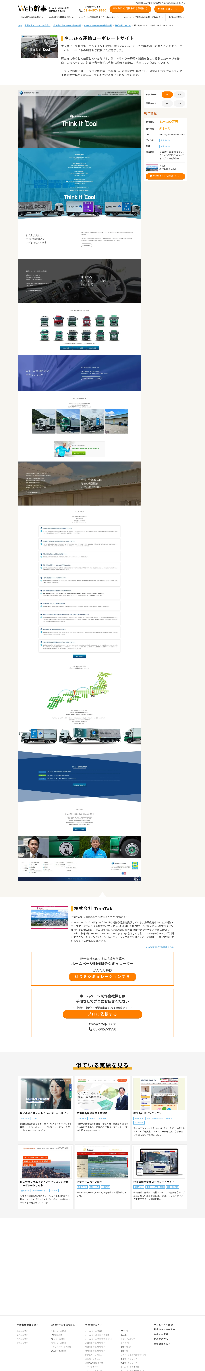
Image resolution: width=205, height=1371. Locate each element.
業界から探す (22, 1335)
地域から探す (22, 1331)
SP (179, 94)
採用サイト (125, 1343)
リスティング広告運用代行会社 (133, 1355)
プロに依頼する (102, 1014)
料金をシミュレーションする (102, 977)
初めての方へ (161, 1339)
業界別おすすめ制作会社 (95, 1351)
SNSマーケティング (129, 1359)
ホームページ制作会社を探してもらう (143, 17)
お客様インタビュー (93, 1359)
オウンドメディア (128, 1339)
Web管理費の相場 (58, 1351)
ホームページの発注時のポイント (99, 1339)
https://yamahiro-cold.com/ (172, 134)
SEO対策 (124, 1351)
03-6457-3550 (95, 10)
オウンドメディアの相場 (61, 1347)
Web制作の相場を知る (61, 17)
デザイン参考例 (91, 1367)
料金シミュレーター (164, 1329)
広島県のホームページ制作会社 (67, 25)
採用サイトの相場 (58, 1343)
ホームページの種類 (93, 1331)
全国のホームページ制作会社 (37, 25)
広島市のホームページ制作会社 (98, 25)
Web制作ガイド (93, 1325)
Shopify (124, 1335)
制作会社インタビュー (94, 1355)
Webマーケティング (129, 1363)
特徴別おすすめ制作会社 (95, 1347)
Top (20, 25)
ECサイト (125, 1331)
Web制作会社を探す (32, 17)
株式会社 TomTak (123, 25)
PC (167, 103)
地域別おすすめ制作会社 (95, 1343)
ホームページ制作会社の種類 (97, 1335)
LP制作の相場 (56, 1335)
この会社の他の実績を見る (160, 947)
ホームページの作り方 (130, 1367)
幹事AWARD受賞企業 (94, 1363)
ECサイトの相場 (58, 1339)
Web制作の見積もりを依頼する (130, 8)
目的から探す (22, 1339)
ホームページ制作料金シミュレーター (98, 17)
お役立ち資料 (176, 17)
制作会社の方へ (162, 1344)
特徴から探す (22, 1343)
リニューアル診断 (163, 1325)
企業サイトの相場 (58, 1331)
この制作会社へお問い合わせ (165, 176)
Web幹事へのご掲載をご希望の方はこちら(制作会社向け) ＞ (160, 3)
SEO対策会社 (126, 1347)
